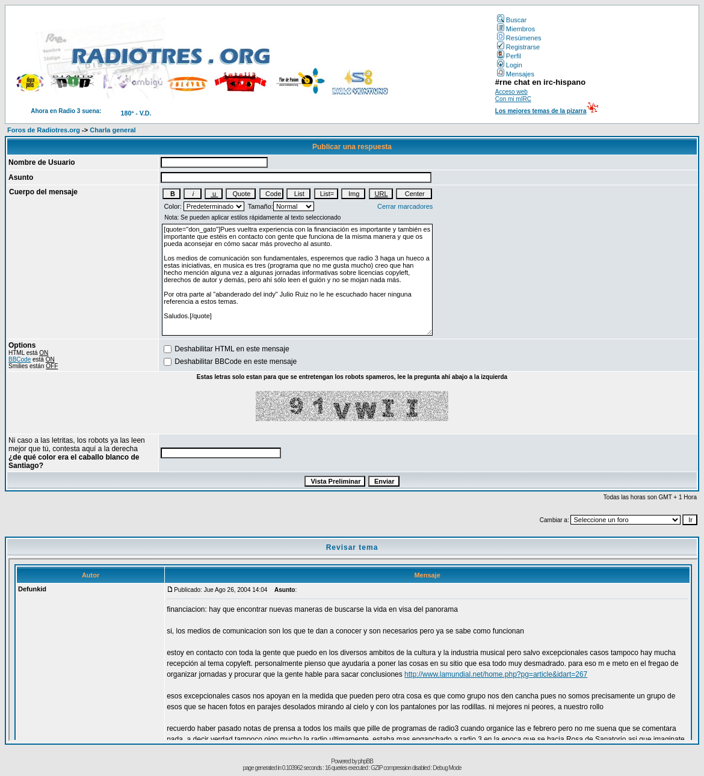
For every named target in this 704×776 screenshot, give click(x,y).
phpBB (365, 761)
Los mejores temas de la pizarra (541, 111)
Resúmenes (519, 38)
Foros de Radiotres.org (43, 130)
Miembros (516, 28)
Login (509, 65)
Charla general (112, 130)
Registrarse (518, 47)
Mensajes (515, 74)
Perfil (509, 56)
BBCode (19, 359)
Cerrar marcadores (405, 206)
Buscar (511, 19)
